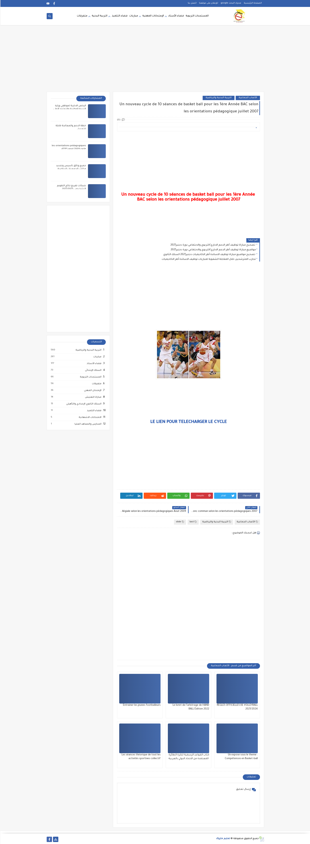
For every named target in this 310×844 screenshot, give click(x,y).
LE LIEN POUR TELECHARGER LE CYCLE (188, 422)
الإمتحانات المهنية (153, 16)
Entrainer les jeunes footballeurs (141, 705)
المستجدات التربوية (196, 16)
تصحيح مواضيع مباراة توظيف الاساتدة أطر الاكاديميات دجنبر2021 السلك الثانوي (209, 254)
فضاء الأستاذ (93, 363)
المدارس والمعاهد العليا (87, 424)
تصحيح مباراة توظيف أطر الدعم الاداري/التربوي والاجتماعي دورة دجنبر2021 (212, 245)
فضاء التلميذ (119, 16)
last (192, 522)
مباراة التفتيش (92, 397)
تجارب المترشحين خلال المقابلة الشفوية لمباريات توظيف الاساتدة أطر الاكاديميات (208, 259)
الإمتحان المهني (92, 390)
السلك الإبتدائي (92, 370)
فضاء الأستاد (175, 16)
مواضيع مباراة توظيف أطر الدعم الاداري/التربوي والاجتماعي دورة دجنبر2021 (212, 249)
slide (180, 522)
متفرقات (82, 16)
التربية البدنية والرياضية (218, 98)
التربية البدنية (99, 16)
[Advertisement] (155, 61)
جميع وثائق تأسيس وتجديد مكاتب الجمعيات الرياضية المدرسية (71, 169)
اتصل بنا (191, 3)
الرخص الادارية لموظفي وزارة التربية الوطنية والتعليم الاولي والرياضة (69, 109)
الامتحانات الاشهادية (89, 417)
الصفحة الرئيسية (252, 3)
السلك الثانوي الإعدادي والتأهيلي (83, 404)
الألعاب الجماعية (247, 98)
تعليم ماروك (223, 838)
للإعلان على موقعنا (208, 3)
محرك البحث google (230, 3)
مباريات (133, 16)
